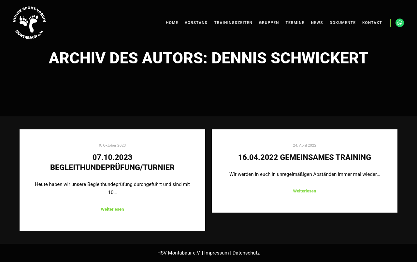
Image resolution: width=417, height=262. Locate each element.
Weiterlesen (112, 209)
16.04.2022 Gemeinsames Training (304, 157)
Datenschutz (246, 253)
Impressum (216, 253)
